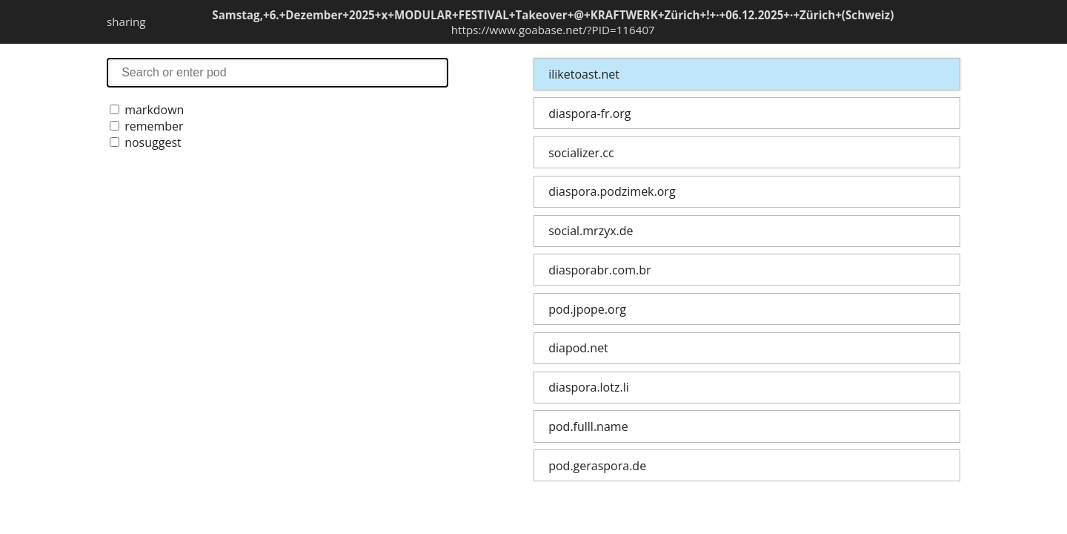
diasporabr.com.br (599, 270)
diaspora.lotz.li (588, 387)
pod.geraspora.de (597, 466)
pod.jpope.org (587, 309)
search (277, 72)
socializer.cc (581, 153)
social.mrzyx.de (590, 230)
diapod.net (578, 348)
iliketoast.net (583, 74)
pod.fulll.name (588, 426)
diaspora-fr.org (589, 113)
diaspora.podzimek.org (611, 191)
